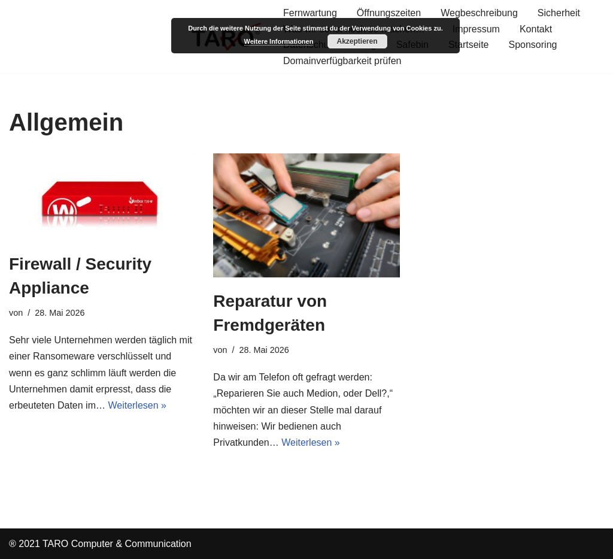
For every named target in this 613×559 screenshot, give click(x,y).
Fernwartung (310, 13)
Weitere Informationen (279, 41)
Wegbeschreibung (479, 13)
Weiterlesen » (137, 405)
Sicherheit (559, 13)
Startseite (468, 45)
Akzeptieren (356, 41)
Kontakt (536, 29)
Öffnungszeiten (389, 13)
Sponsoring (533, 45)
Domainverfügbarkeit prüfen (342, 61)
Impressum (476, 29)
